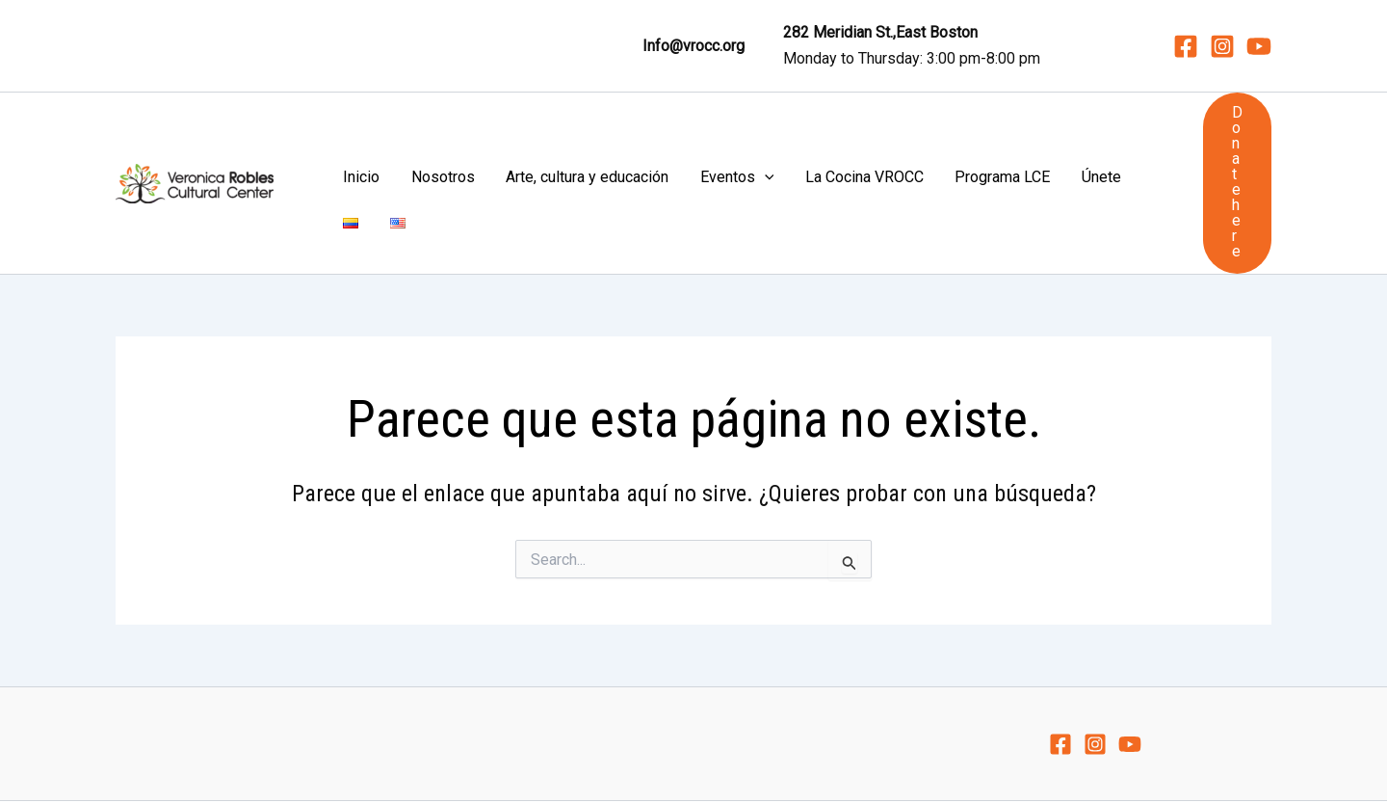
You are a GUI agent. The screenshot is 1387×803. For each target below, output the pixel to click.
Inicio (363, 135)
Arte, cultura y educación (545, 135)
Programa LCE (895, 135)
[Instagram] (1222, 46)
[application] (701, 135)
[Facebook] (1185, 46)
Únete (972, 135)
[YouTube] (1258, 46)
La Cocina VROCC (779, 135)
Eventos (674, 135)
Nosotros (423, 135)
